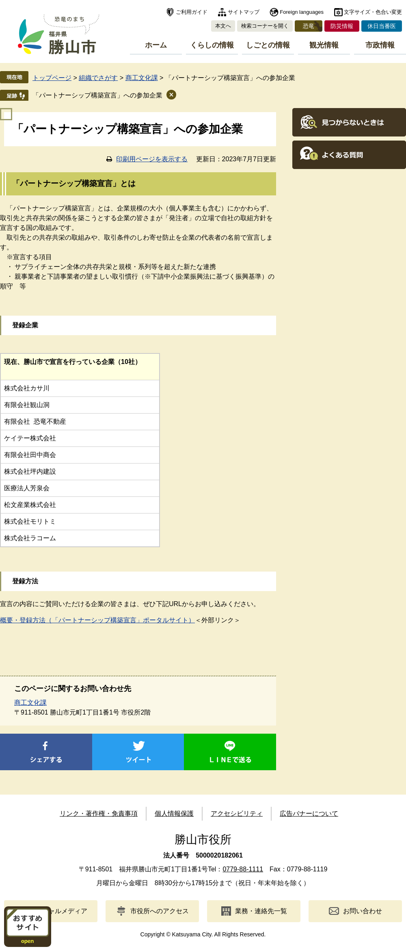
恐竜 (308, 26)
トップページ (51, 77)
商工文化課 (141, 77)
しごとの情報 (268, 45)
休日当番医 (381, 26)
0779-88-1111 (242, 869)
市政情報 (380, 45)
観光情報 (324, 45)
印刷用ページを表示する (152, 159)
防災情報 (341, 26)
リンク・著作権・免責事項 (99, 813)
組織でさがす (98, 77)
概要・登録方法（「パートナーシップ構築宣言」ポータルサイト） (97, 620)
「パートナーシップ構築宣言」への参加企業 (97, 95)
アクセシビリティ (237, 813)
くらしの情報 (212, 45)
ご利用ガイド (191, 12)
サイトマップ (243, 12)
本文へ (223, 26)
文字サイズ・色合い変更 (373, 12)
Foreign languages (302, 12)
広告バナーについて (309, 813)
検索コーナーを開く (265, 26)
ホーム (156, 45)
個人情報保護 (174, 813)
